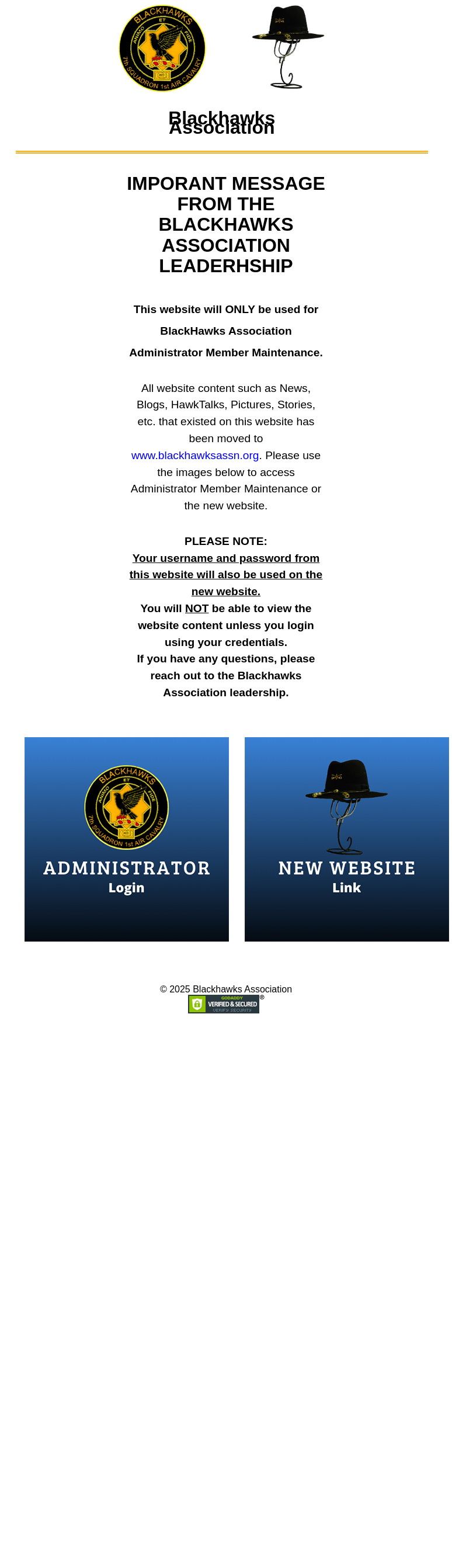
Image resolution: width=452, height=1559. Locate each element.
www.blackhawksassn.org (195, 455)
